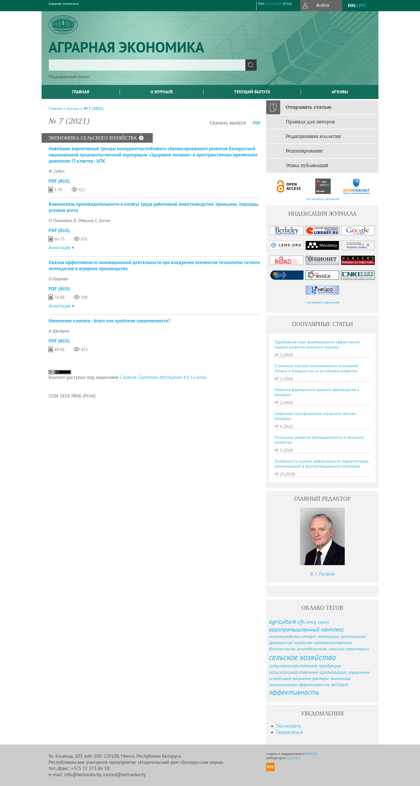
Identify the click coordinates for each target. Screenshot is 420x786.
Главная (80, 91)
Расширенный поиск (69, 76)
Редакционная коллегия (313, 136)
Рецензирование (304, 151)
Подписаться (289, 732)
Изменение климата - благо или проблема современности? (109, 321)
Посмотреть (288, 726)
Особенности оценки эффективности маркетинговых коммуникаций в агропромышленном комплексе (322, 464)
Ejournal (292, 758)
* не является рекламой (322, 199)
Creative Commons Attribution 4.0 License (163, 377)
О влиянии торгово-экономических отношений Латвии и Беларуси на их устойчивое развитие (316, 368)
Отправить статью (308, 107)
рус (362, 5)
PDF (257, 123)
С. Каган (102, 220)
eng (351, 5)
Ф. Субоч (57, 171)
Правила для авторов (310, 121)
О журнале (161, 91)
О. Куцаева (58, 278)
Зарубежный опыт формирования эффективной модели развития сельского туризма (317, 344)
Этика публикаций (307, 165)
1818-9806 (273, 3)
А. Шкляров (59, 331)
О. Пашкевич (60, 220)
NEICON (311, 754)
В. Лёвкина (83, 220)
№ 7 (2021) (94, 108)
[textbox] (147, 65)
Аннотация (59, 247)
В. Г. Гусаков (322, 574)
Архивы (340, 91)
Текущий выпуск (252, 91)
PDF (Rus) (59, 181)
